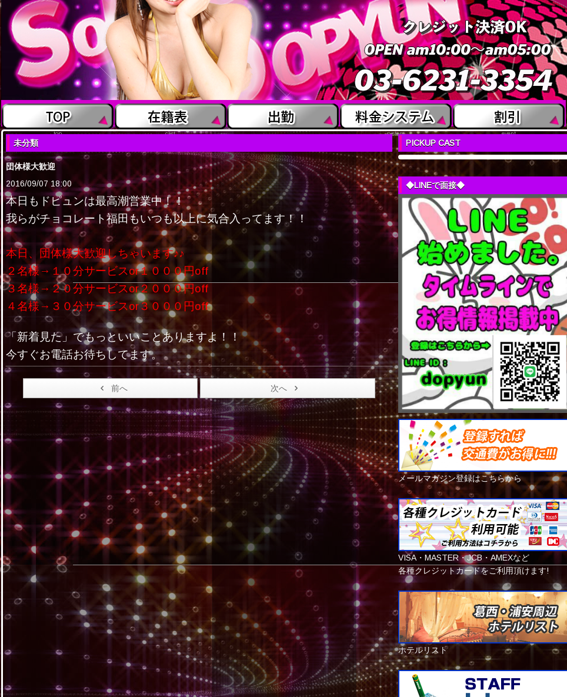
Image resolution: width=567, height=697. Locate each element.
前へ (112, 388)
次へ (286, 388)
